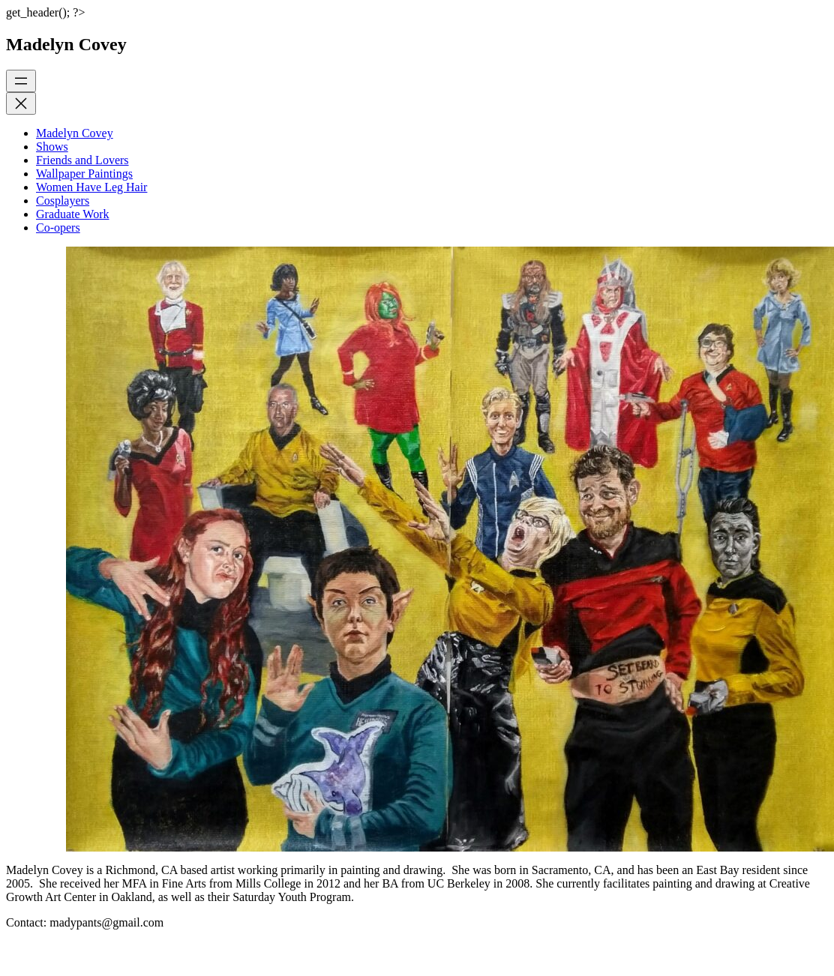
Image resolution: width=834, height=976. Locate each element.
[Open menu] (21, 81)
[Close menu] (21, 103)
